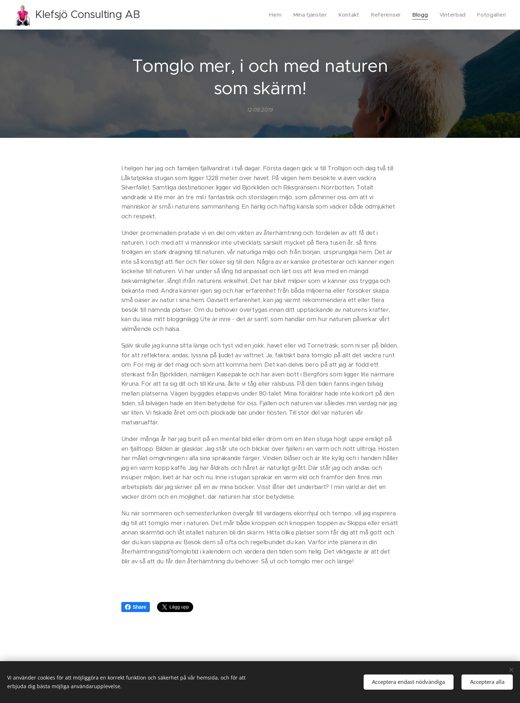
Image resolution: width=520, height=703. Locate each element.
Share (135, 607)
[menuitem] (271, 15)
